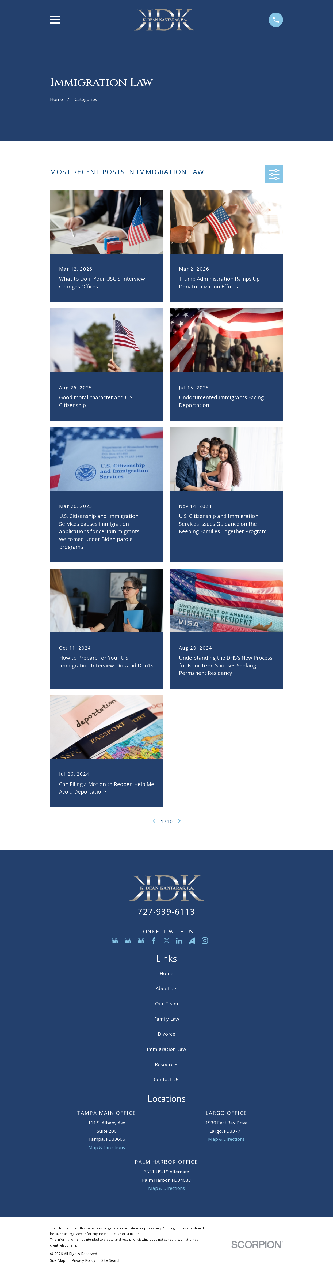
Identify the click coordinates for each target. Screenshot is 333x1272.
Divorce (166, 1034)
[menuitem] (57, 1260)
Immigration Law (166, 1049)
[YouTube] (218, 940)
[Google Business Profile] (115, 940)
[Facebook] (154, 940)
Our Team (166, 1003)
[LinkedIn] (179, 940)
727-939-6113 (166, 911)
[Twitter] (166, 940)
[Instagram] (205, 940)
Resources (166, 1064)
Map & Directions (106, 1147)
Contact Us (166, 1079)
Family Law (166, 1019)
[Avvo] (192, 940)
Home (166, 973)
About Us (166, 988)
